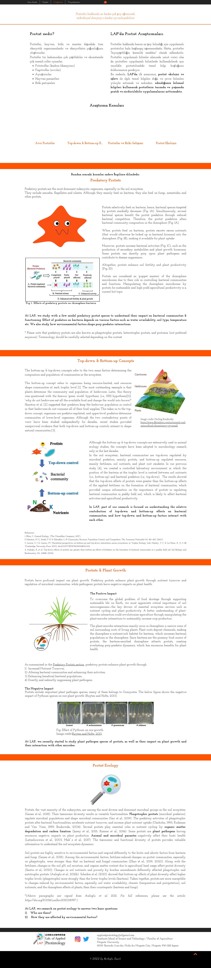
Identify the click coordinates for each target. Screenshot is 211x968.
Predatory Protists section (68, 664)
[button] (105, 2)
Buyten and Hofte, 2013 (87, 733)
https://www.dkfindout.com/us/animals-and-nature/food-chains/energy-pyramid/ (163, 424)
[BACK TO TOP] (195, 954)
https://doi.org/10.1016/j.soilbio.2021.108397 (50, 900)
